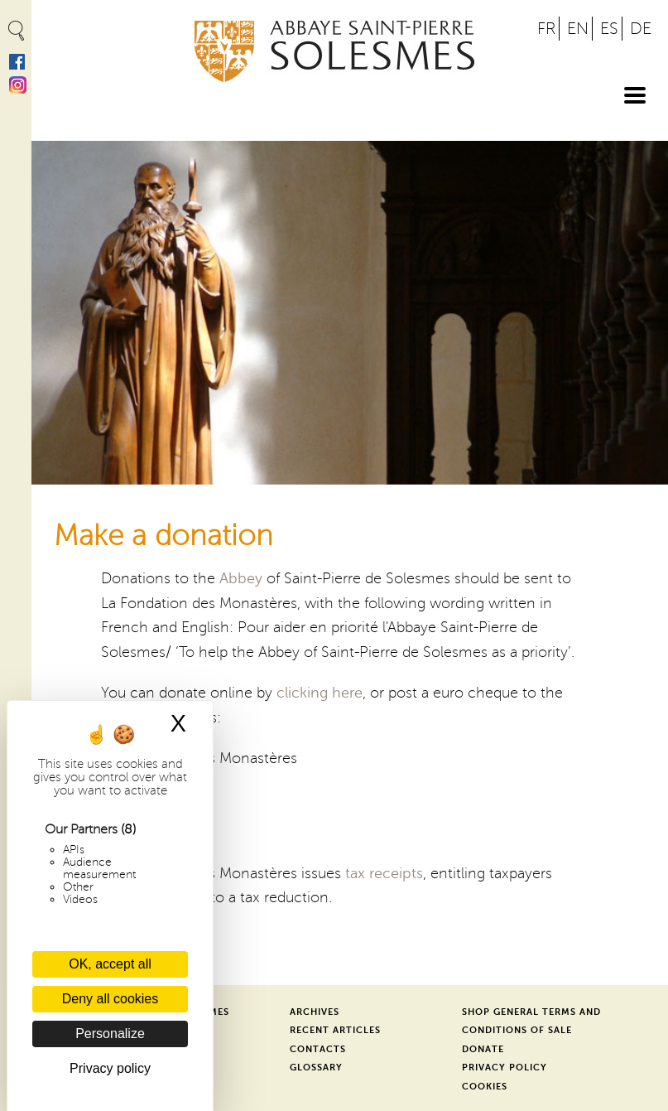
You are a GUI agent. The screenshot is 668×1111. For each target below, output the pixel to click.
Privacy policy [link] (110, 1068)
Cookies (484, 1086)
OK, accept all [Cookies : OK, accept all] (110, 964)
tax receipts (384, 873)
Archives (314, 1012)
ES (609, 28)
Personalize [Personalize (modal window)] (110, 1033)
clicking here (319, 692)
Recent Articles (335, 1030)
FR (546, 28)
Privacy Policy (504, 1067)
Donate (483, 1049)
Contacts (318, 1049)
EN (578, 28)
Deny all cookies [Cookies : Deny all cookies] (110, 999)
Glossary (316, 1067)
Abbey (240, 578)
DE (640, 28)
